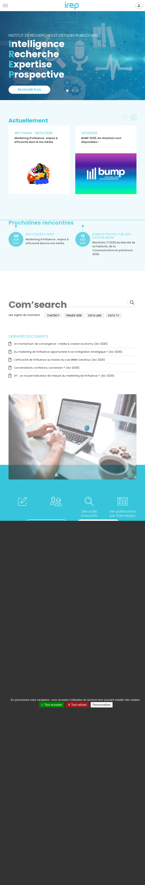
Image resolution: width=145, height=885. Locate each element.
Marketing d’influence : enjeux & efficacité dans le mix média (36, 140)
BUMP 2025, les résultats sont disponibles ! (101, 140)
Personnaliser (102, 704)
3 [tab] (78, 91)
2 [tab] (73, 91)
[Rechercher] (72, 302)
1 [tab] (68, 91)
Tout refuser (77, 704)
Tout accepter (51, 704)
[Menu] (5, 5)
